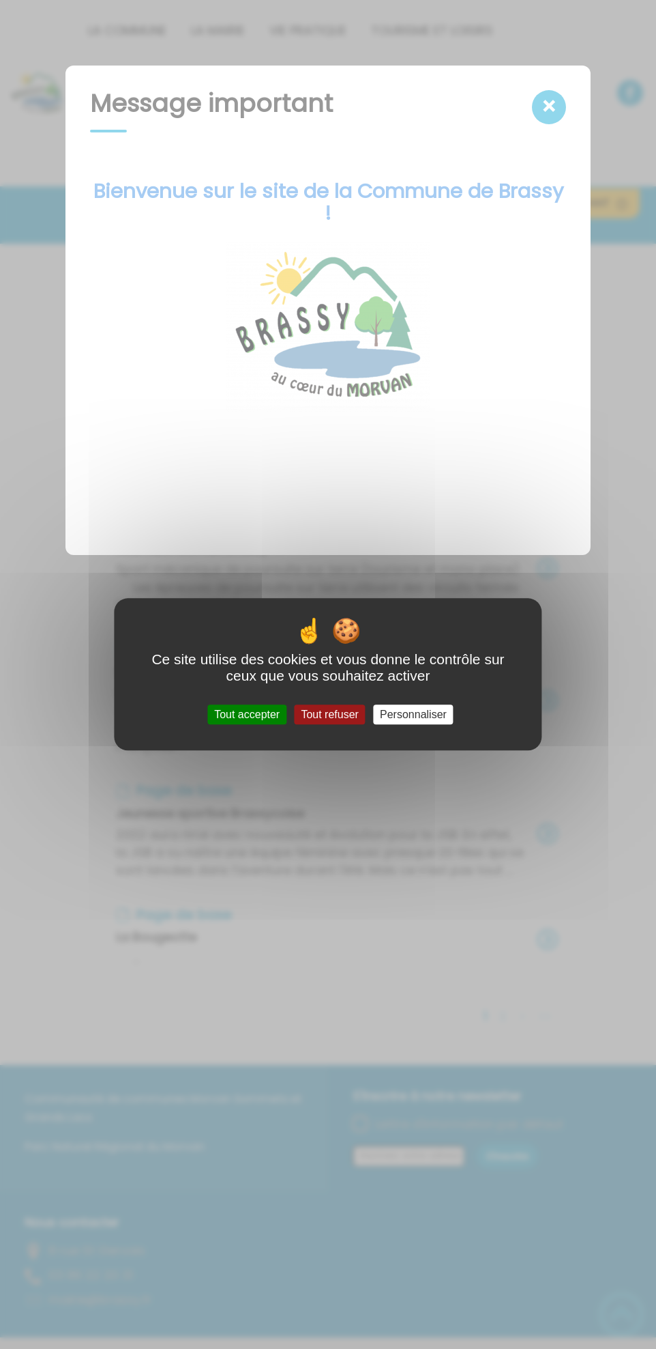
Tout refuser (329, 714)
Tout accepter (247, 714)
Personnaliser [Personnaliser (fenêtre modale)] (413, 714)
